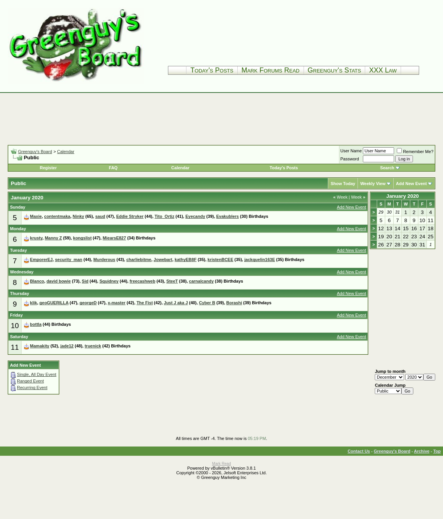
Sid (85, 281)
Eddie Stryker (130, 216)
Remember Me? (415, 151)
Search (387, 167)
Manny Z (53, 238)
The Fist (144, 302)
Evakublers (227, 216)
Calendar (65, 151)
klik (33, 302)
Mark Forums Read (271, 70)
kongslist (82, 238)
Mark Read (221, 464)
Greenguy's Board (35, 151)
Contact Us (358, 451)
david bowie (59, 281)
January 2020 (402, 196)
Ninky (78, 216)
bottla (36, 324)
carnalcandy (201, 281)
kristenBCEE (220, 259)
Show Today (343, 183)
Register (48, 167)
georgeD (88, 302)
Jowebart (163, 259)
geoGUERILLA (53, 302)
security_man (68, 259)
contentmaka (57, 216)
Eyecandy (195, 216)
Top (437, 451)
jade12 (67, 346)
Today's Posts (211, 70)
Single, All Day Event (36, 374)
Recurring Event (32, 387)
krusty (36, 238)
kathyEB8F (185, 259)
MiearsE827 (114, 238)
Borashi (234, 302)
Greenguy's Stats (334, 70)
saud (100, 216)
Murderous (104, 259)
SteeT (172, 281)
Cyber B (207, 302)
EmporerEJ (41, 259)
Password (350, 159)
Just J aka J (176, 302)
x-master (117, 302)
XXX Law (383, 70)
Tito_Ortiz (164, 216)
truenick (93, 346)
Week (340, 197)
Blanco (37, 281)
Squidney (109, 281)
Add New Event (411, 183)
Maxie (36, 216)
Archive (422, 451)
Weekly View (373, 183)
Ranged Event (30, 381)
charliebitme (138, 259)
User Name (351, 150)
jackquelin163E (259, 259)
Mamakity (39, 346)
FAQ (113, 167)
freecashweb (142, 281)
